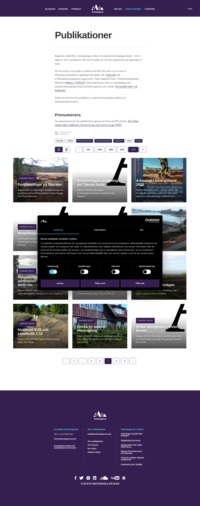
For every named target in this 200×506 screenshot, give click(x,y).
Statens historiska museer (100, 483)
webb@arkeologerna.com (99, 434)
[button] (178, 9)
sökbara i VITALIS (74, 82)
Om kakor (92, 449)
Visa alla (59, 141)
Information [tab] (100, 230)
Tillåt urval (100, 283)
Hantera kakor (94, 452)
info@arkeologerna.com (65, 439)
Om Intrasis (93, 445)
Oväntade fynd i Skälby (131, 464)
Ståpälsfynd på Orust (130, 440)
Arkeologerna (97, 9)
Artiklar (70, 141)
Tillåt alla (140, 283)
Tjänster (150, 9)
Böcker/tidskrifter (85, 141)
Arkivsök (111, 75)
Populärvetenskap (103, 141)
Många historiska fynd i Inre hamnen (131, 452)
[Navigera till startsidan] (100, 419)
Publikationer (133, 9)
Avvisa (60, 283)
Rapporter (119, 141)
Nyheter (63, 9)
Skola (129, 141)
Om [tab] (141, 230)
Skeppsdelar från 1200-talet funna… (131, 446)
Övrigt (138, 141)
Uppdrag (76, 9)
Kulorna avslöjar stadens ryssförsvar (132, 459)
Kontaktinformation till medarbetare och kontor (65, 447)
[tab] (99, 149)
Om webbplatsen (95, 441)
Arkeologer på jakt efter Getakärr (131, 435)
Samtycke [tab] (58, 230)
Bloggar (50, 9)
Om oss (118, 9)
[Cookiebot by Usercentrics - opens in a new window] (147, 221)
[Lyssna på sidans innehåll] (183, 9)
